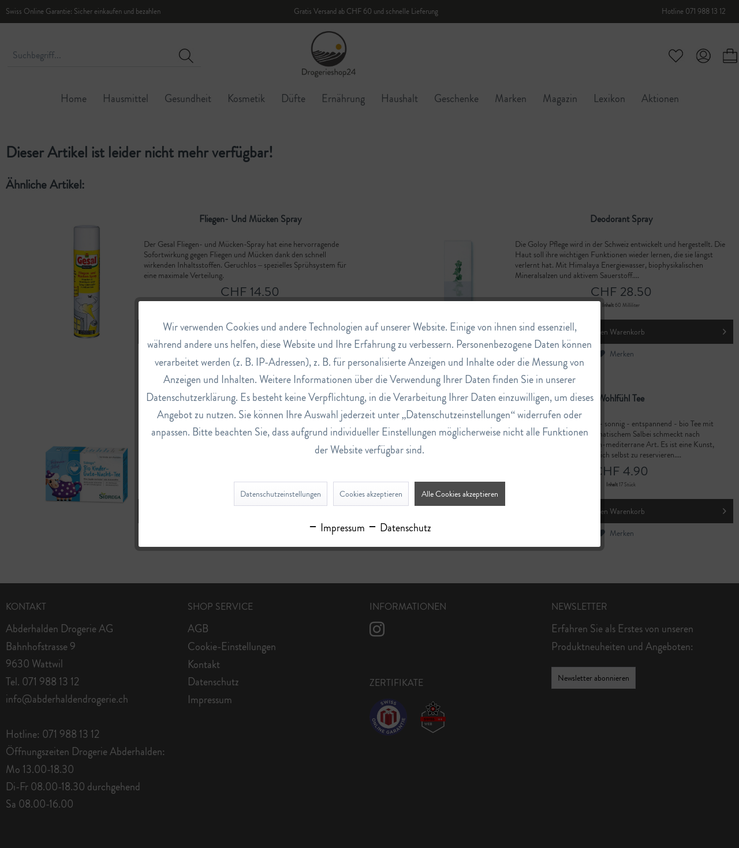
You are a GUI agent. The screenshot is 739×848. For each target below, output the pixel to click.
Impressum (336, 527)
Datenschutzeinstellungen (280, 494)
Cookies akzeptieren (370, 494)
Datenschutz (399, 527)
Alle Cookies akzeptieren (459, 494)
